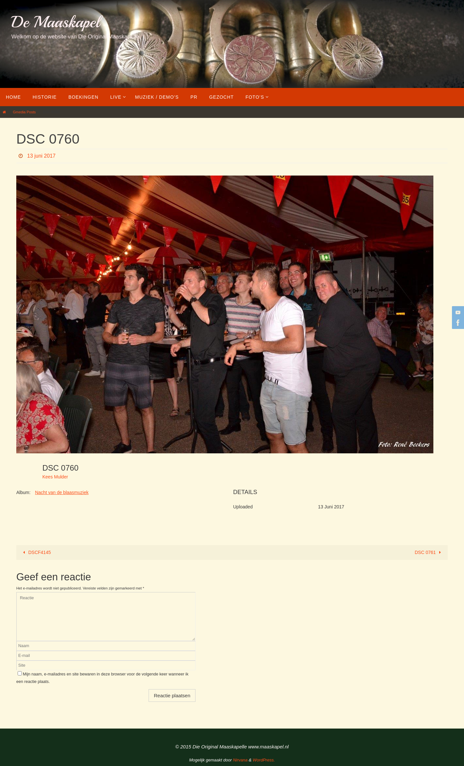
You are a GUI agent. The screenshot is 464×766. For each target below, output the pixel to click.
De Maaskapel (55, 22)
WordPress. (264, 760)
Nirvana (240, 760)
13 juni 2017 (41, 156)
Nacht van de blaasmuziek (61, 492)
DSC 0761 (429, 552)
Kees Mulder (55, 476)
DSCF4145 (36, 552)
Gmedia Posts (24, 112)
